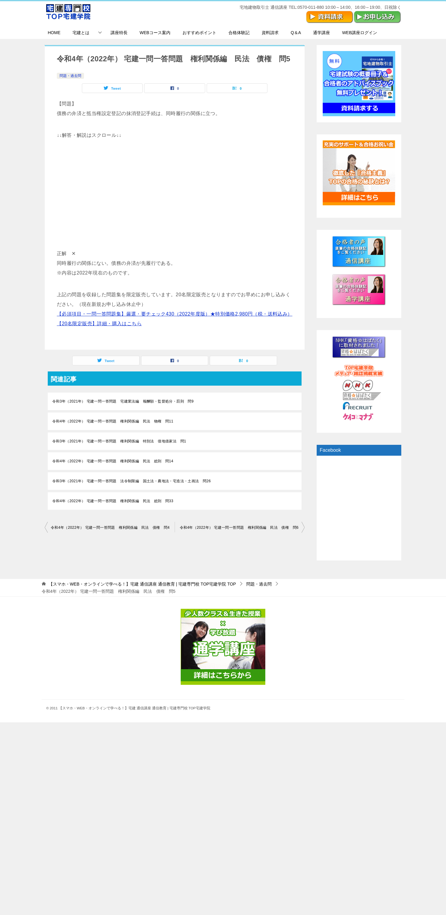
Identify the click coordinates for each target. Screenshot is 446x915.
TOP (142, 584)
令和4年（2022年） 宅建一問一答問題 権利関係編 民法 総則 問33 (112, 501)
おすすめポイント (199, 32)
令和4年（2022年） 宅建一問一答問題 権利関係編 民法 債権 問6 (239, 527)
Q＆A (296, 32)
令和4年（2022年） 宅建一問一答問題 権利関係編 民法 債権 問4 (110, 527)
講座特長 (119, 32)
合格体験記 (239, 32)
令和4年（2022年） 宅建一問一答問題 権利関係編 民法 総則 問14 (112, 461)
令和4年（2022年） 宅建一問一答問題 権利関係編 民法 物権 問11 (112, 421)
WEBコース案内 (155, 32)
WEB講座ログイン (359, 32)
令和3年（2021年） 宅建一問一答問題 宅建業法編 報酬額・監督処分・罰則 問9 (123, 401)
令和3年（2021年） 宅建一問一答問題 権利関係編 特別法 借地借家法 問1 (119, 441)
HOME (54, 32)
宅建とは (81, 32)
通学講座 (321, 32)
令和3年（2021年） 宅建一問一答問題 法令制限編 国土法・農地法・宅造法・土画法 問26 (131, 481)
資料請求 (270, 32)
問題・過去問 (70, 76)
